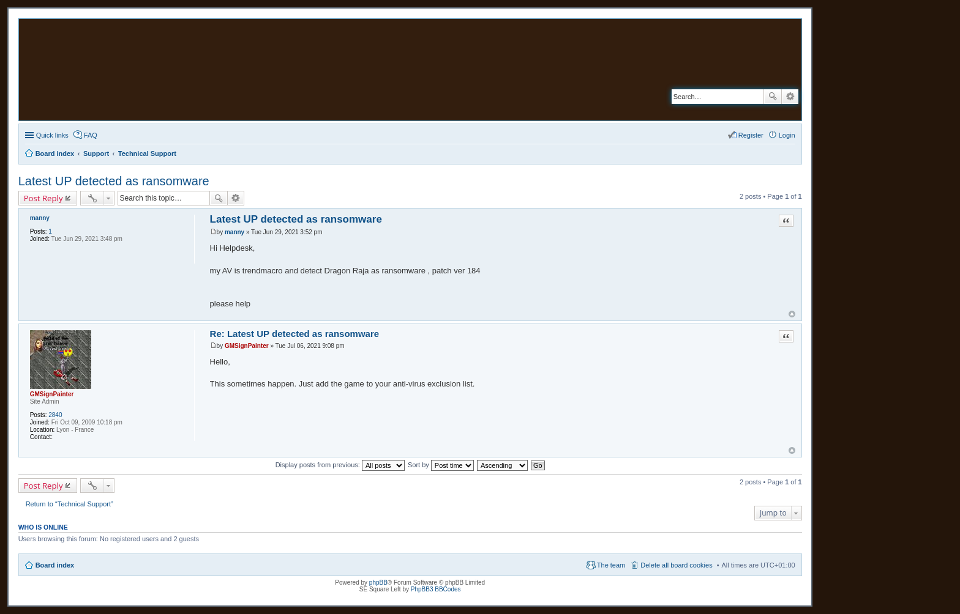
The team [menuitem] (611, 565)
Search (772, 96)
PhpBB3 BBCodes (436, 589)
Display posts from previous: (340, 464)
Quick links (52, 135)
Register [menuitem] (750, 135)
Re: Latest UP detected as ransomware (295, 333)
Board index (55, 565)
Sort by (441, 464)
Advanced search (790, 96)
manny (40, 218)
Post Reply (43, 198)
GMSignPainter (52, 394)
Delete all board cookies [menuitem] (676, 565)
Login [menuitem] (787, 135)
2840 (55, 415)
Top (792, 314)
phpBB (378, 582)
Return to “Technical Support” (69, 504)
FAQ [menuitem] (90, 135)
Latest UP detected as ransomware (113, 181)
